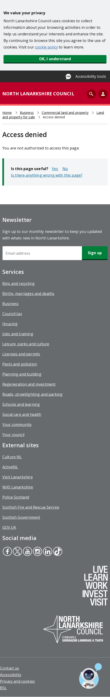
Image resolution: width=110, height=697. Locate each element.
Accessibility (10, 674)
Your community (17, 424)
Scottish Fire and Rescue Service (30, 507)
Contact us (9, 668)
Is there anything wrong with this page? (46, 175)
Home (7, 112)
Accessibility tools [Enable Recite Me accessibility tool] (90, 76)
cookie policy (46, 47)
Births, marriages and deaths (28, 293)
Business (27, 112)
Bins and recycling (18, 283)
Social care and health (21, 414)
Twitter (17, 552)
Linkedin (47, 552)
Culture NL (12, 456)
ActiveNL (10, 467)
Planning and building (21, 374)
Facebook (7, 552)
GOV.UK (9, 527)
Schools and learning (21, 404)
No (65, 168)
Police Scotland (15, 497)
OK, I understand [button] (55, 58)
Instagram (36, 552)
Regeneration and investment (28, 384)
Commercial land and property (65, 112)
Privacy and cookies (17, 681)
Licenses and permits (21, 354)
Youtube (26, 552)
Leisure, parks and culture (25, 344)
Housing (10, 323)
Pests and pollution (19, 364)
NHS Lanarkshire (17, 487)
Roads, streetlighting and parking (32, 394)
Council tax (12, 313)
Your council (13, 434)
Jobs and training (17, 333)
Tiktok (57, 552)
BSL (3, 687)
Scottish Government (21, 517)
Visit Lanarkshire (17, 477)
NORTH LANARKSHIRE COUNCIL (38, 94)
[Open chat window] (90, 676)
